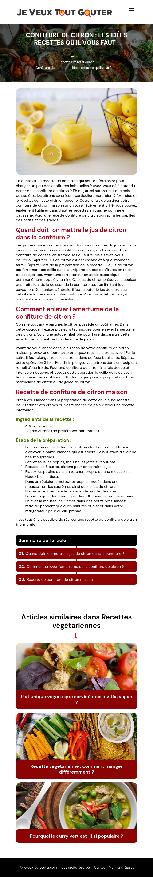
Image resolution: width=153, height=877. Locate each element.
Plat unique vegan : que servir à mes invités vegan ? (76, 699)
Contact (100, 867)
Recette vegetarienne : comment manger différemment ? (76, 769)
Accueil (76, 56)
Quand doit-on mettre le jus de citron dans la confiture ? (71, 553)
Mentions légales (121, 867)
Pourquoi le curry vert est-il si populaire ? (76, 836)
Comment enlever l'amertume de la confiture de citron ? (71, 566)
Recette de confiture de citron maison (56, 579)
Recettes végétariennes (76, 62)
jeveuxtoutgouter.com (40, 867)
